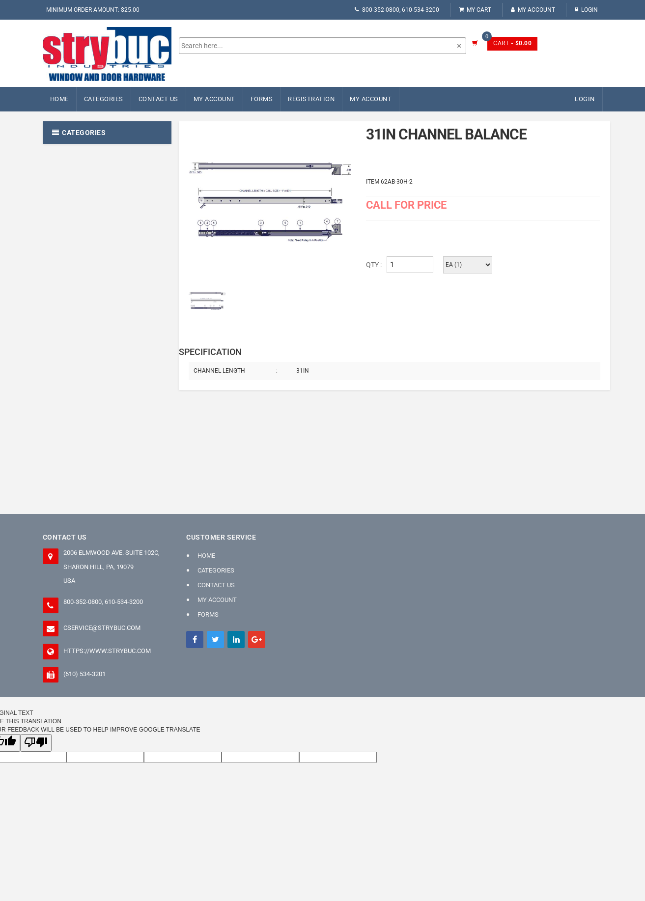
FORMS (262, 99)
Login (586, 9)
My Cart (475, 9)
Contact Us (158, 99)
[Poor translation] (36, 742)
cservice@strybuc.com (101, 627)
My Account (533, 9)
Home (59, 99)
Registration (311, 99)
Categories (103, 99)
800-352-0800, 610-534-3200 (397, 9)
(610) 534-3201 (84, 674)
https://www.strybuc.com (107, 651)
